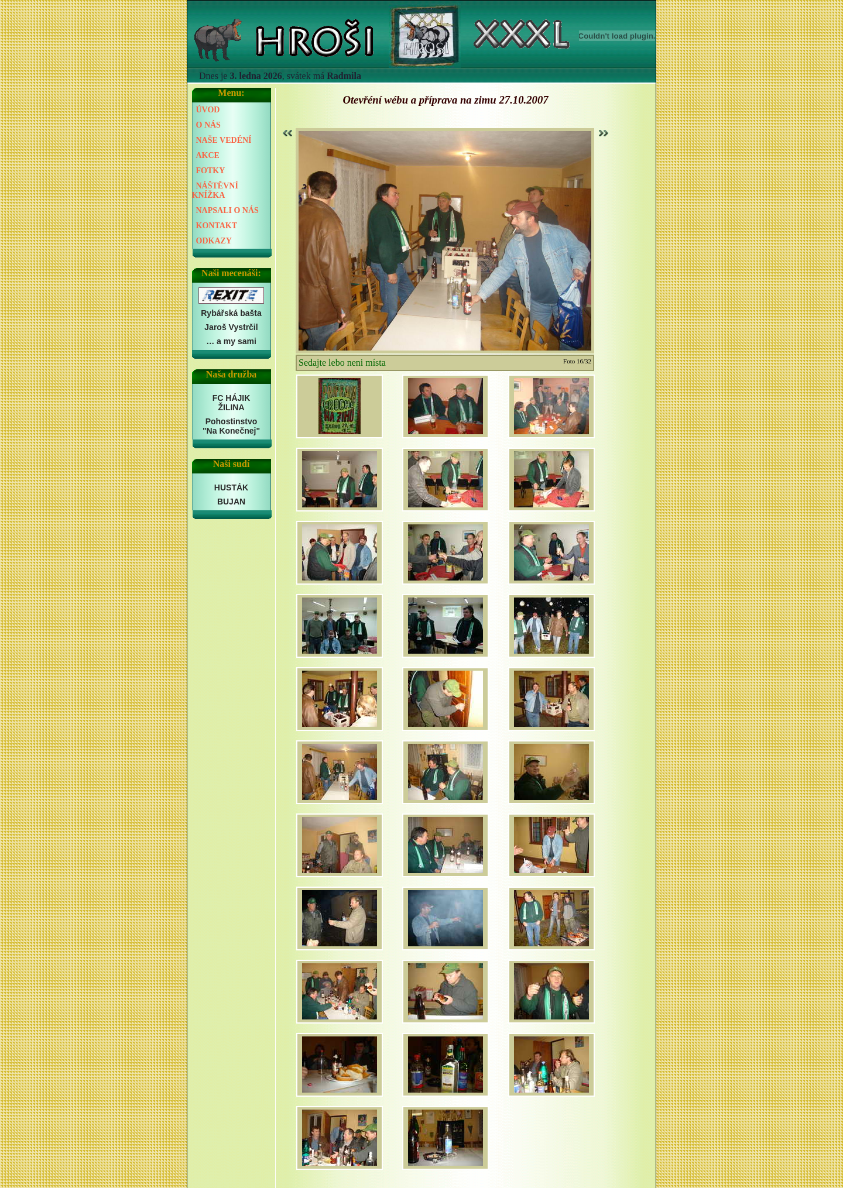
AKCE (208, 155)
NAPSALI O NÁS (227, 210)
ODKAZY (214, 240)
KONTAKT (217, 225)
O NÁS (208, 125)
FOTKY (210, 170)
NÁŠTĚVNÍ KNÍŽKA (215, 190)
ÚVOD (208, 109)
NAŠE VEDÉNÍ (224, 140)
